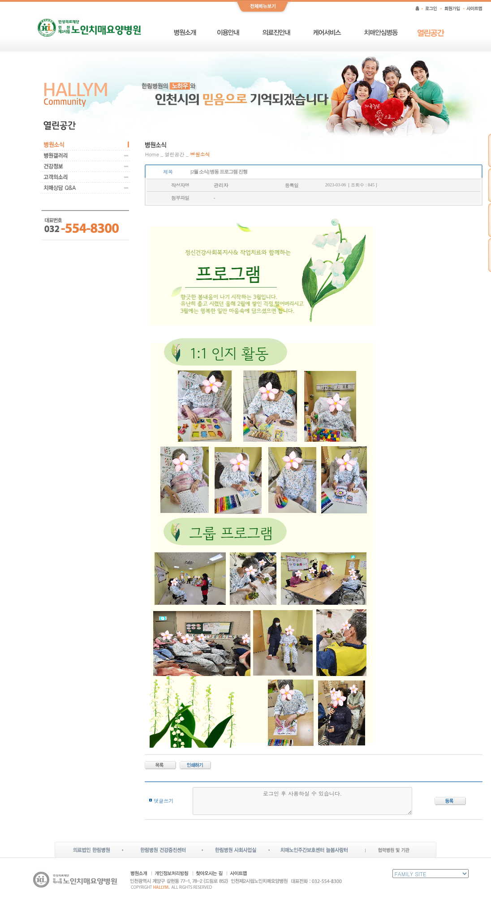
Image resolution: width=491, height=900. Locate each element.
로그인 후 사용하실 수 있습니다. (303, 801)
